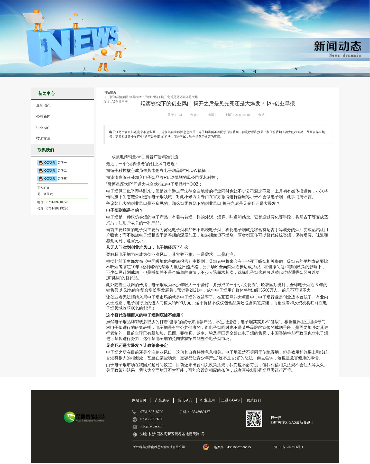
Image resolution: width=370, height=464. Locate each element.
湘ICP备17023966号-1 (288, 447)
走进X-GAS (230, 400)
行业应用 (207, 400)
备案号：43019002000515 (233, 447)
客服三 (52, 179)
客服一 (52, 163)
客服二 (52, 171)
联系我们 (253, 400)
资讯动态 (185, 400)
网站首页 (110, 92)
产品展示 (162, 400)
